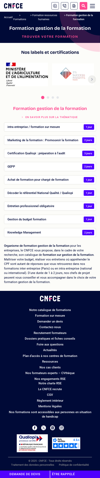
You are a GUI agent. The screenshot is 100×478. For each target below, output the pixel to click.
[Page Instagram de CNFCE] (61, 427)
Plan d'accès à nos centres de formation (50, 356)
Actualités (50, 350)
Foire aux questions (50, 344)
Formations (19, 19)
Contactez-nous (50, 327)
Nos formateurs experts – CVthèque (50, 373)
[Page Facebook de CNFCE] (34, 427)
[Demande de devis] (74, 5)
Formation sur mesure (50, 315)
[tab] (42, 97)
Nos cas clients (50, 367)
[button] (92, 79)
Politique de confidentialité (74, 464)
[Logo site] (13, 5)
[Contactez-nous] (55, 5)
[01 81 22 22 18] (64, 5)
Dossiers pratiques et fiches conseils (50, 338)
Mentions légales (50, 406)
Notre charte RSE (50, 383)
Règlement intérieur (50, 400)
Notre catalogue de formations (50, 310)
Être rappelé (63, 474)
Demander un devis (50, 321)
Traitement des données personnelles (32, 464)
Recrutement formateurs (50, 333)
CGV (50, 395)
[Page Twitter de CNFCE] (43, 427)
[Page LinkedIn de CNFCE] (52, 427)
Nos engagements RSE (50, 379)
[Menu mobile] (92, 6)
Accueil (8, 17)
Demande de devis (24, 474)
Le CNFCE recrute (50, 389)
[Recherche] (83, 6)
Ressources (50, 361)
